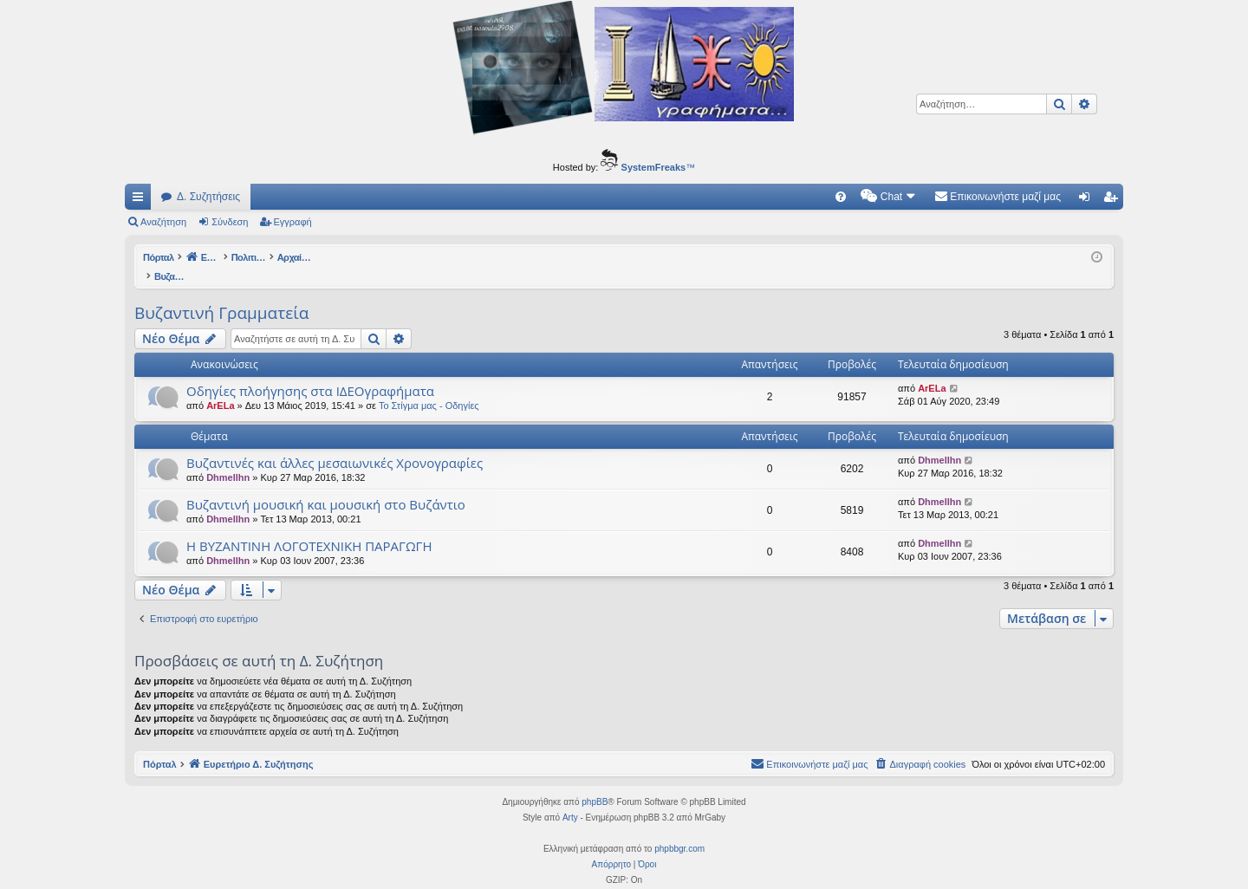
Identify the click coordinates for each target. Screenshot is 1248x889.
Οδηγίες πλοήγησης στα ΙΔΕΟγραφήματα (310, 372)
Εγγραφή (293, 222)
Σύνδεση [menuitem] (1088, 200)
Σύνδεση (229, 222)
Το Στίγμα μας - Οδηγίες (429, 387)
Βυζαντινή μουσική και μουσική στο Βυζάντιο (325, 486)
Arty (570, 799)
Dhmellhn (228, 459)
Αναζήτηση (163, 222)
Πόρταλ (160, 257)
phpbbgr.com (679, 830)
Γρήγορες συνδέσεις (141, 200)
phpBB (595, 783)
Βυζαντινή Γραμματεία (221, 294)
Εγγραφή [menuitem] (1113, 200)
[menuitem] (841, 197)
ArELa (220, 387)
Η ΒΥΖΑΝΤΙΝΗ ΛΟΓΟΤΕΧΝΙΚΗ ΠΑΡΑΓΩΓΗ (309, 527)
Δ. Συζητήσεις (208, 197)
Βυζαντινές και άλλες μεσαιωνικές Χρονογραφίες (334, 444)
